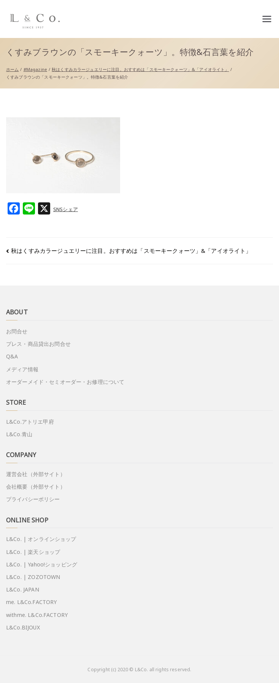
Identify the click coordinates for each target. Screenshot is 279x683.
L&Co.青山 (19, 434)
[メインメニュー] (267, 19)
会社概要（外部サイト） (35, 486)
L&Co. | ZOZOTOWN (33, 576)
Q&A (12, 356)
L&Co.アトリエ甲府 (30, 421)
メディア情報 (22, 369)
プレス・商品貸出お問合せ (38, 343)
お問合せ (17, 331)
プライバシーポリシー (33, 499)
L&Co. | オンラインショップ (41, 539)
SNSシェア (65, 209)
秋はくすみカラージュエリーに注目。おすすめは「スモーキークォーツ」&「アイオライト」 (131, 250)
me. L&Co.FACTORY (31, 602)
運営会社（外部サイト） (35, 474)
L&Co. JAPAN (22, 589)
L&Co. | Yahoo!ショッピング (41, 564)
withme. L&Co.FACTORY (37, 614)
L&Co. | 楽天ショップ (33, 551)
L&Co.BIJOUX (23, 627)
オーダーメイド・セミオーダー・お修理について (65, 381)
